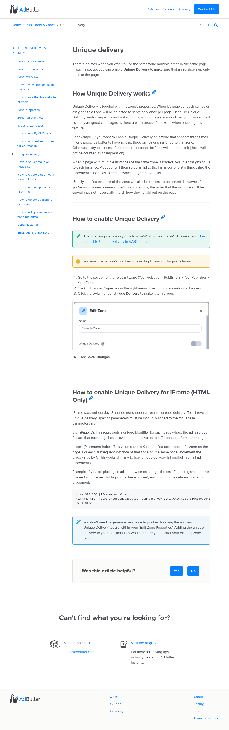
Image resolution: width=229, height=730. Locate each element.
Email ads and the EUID (33, 232)
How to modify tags (34, 133)
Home (16, 25)
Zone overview (27, 77)
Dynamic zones (28, 225)
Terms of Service (206, 718)
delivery (28, 154)
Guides (168, 9)
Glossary (184, 9)
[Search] (188, 25)
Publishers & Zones (40, 25)
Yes (176, 571)
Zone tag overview (30, 118)
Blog (197, 711)
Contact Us (207, 9)
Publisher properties (31, 69)
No (193, 571)
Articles (153, 9)
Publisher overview (30, 61)
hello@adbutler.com (79, 652)
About (198, 697)
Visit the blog (141, 643)
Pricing (198, 704)
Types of (30, 125)
